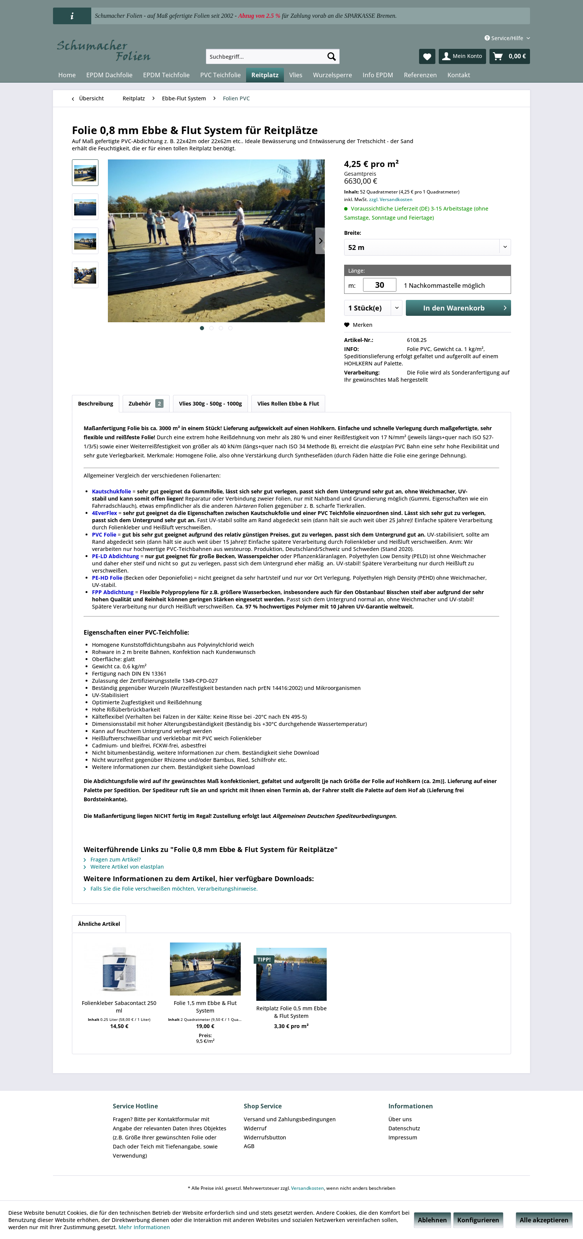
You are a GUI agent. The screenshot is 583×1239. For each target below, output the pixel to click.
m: (351, 285)
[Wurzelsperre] (332, 75)
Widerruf (255, 1128)
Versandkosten (307, 1188)
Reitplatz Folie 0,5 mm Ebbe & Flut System (291, 1012)
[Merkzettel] (427, 56)
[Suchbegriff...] (273, 56)
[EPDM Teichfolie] (166, 75)
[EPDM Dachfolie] (109, 75)
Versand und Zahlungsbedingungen (290, 1119)
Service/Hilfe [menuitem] (505, 38)
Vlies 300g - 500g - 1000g (210, 403)
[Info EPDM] (378, 75)
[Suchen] (332, 56)
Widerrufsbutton (265, 1137)
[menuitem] (273, 56)
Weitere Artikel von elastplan (124, 866)
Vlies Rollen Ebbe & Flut (288, 403)
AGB (249, 1146)
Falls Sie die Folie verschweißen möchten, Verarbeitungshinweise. (171, 888)
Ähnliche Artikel (99, 923)
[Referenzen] (420, 75)
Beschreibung (95, 403)
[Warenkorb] (509, 56)
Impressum (402, 1137)
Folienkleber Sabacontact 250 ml (119, 1006)
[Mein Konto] (462, 56)
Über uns (400, 1119)
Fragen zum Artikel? (112, 859)
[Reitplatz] (265, 75)
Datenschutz (404, 1128)
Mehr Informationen (144, 1227)
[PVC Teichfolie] (220, 75)
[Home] (67, 75)
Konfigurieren (478, 1220)
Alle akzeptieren (544, 1220)
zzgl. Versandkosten (391, 199)
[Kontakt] (458, 75)
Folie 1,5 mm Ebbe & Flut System (205, 1006)
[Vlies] (296, 75)
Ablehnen (432, 1220)
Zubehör (146, 403)
